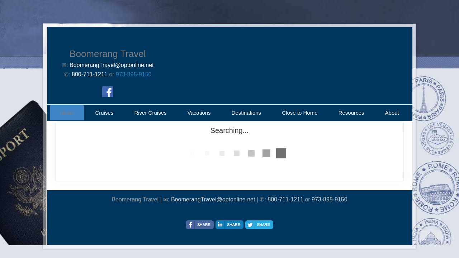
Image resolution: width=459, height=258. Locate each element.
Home (67, 113)
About (392, 113)
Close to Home (299, 113)
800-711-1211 (285, 199)
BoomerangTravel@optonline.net (213, 199)
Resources (351, 113)
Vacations (199, 113)
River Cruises (150, 113)
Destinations (246, 113)
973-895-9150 (134, 74)
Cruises (104, 113)
